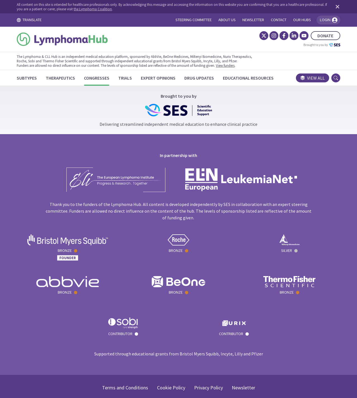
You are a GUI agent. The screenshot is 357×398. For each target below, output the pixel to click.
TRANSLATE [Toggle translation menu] (33, 19)
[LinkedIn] (289, 35)
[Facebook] (279, 35)
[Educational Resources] (252, 78)
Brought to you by (317, 45)
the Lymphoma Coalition (120, 9)
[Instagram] (269, 35)
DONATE (321, 35)
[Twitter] (259, 35)
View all (308, 78)
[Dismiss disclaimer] (332, 7)
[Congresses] (101, 78)
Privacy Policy (208, 346)
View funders (229, 65)
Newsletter (243, 346)
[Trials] (129, 78)
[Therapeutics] (64, 78)
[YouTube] (299, 35)
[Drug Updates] (203, 78)
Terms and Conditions (125, 346)
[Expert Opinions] (162, 78)
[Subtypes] (31, 78)
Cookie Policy (171, 346)
